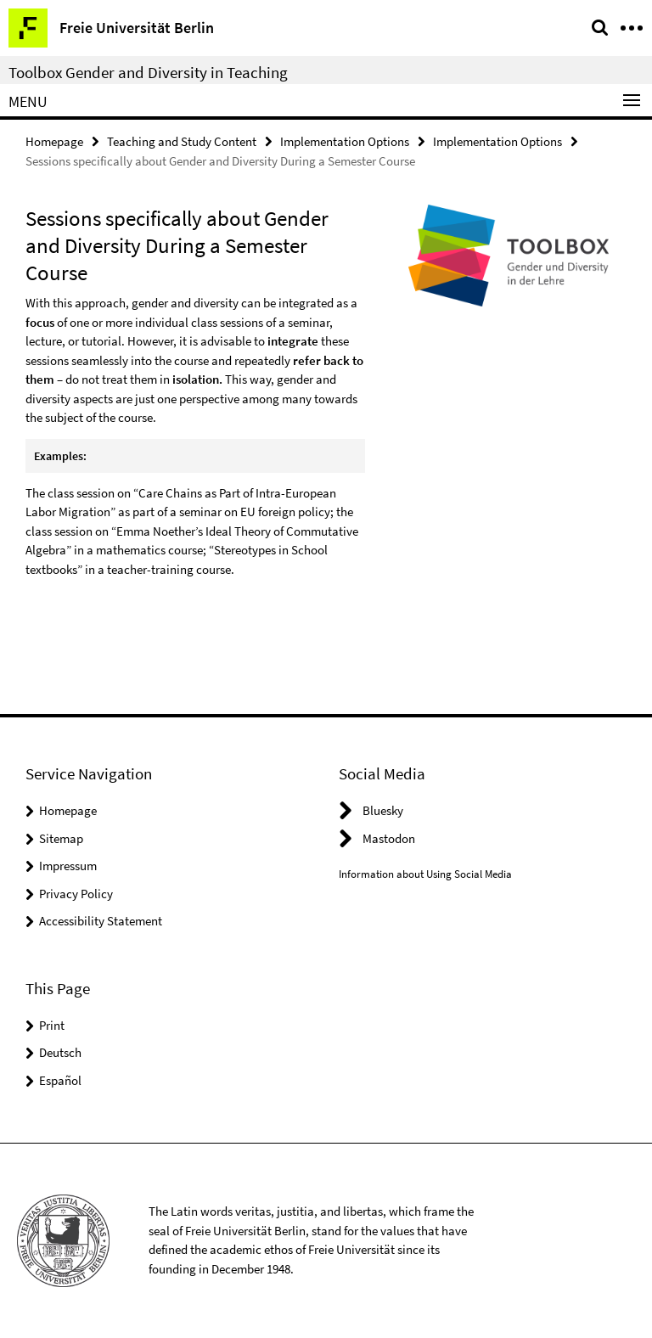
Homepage (54, 141)
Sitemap (61, 838)
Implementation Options (344, 141)
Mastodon (389, 838)
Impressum (68, 865)
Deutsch (60, 1052)
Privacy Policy (76, 893)
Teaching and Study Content (181, 141)
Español (60, 1080)
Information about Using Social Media (425, 874)
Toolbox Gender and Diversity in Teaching (148, 72)
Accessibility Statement (100, 921)
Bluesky (383, 810)
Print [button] (52, 1025)
